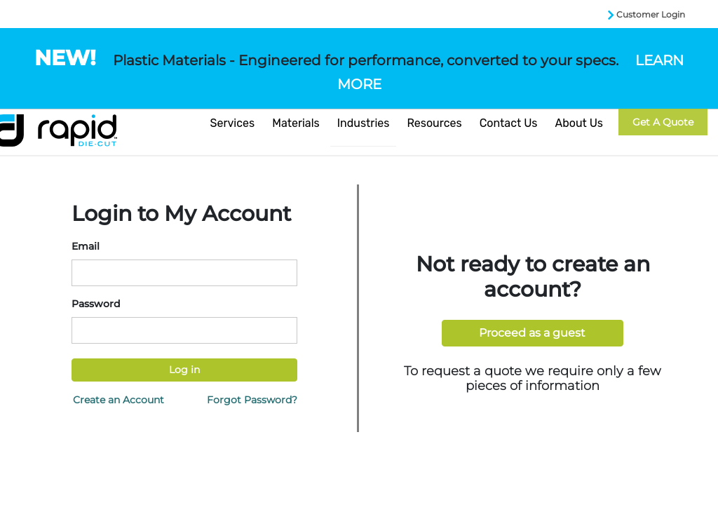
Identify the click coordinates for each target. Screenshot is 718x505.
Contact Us (509, 123)
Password (96, 303)
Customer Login (650, 14)
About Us (579, 123)
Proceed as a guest (532, 332)
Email (86, 246)
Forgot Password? (252, 399)
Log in (184, 369)
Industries (363, 123)
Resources (434, 123)
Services (232, 123)
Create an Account (118, 399)
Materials (296, 123)
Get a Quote (662, 122)
